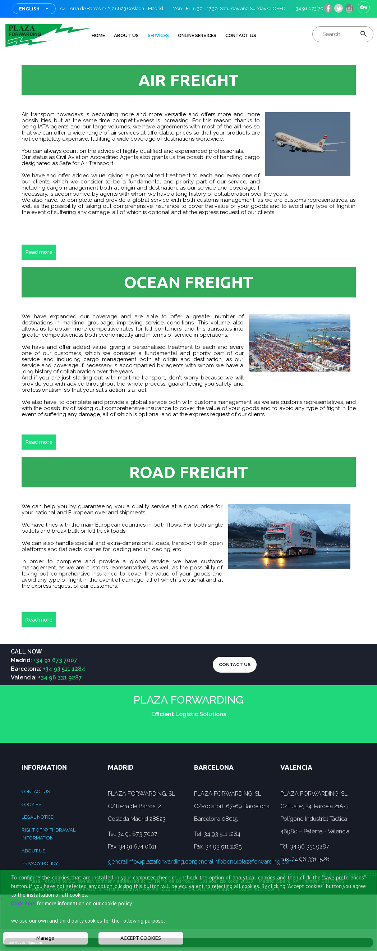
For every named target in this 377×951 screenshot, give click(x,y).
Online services (197, 35)
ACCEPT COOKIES (140, 938)
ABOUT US (126, 35)
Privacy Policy (40, 863)
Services (158, 35)
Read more (38, 252)
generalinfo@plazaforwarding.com (152, 861)
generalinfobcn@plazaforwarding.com (244, 861)
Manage (45, 938)
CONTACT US (234, 664)
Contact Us (240, 35)
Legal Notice (38, 817)
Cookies (31, 804)
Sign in (364, 7)
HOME (98, 35)
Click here (23, 903)
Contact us (36, 791)
